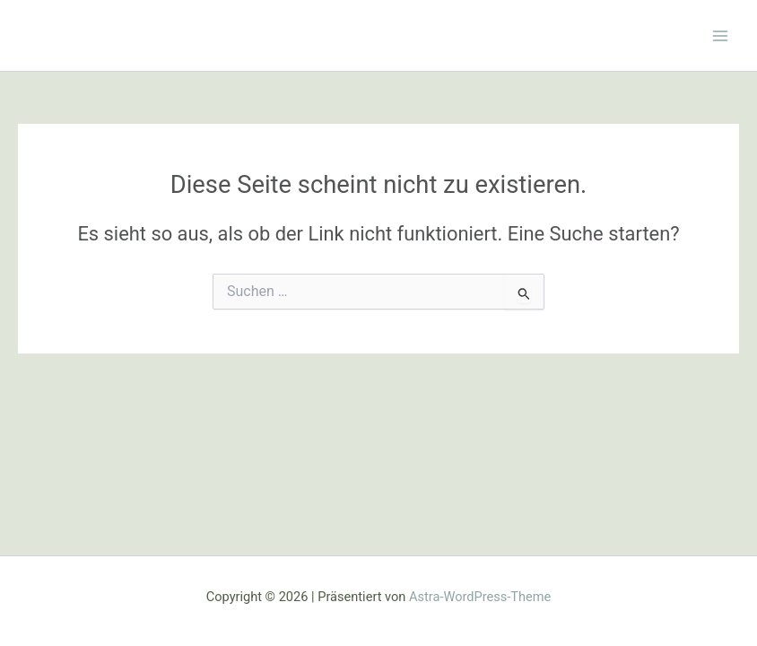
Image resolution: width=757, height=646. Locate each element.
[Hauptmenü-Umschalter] (720, 36)
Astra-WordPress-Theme (480, 597)
